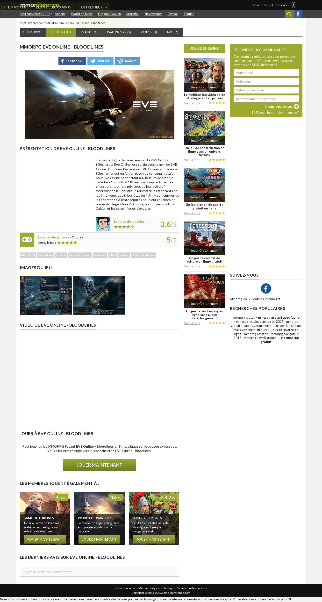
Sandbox (100, 256)
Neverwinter (153, 14)
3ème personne (79, 256)
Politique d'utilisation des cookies (185, 589)
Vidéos (149, 33)
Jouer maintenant (99, 466)
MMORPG (50, 23)
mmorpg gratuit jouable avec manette (264, 324)
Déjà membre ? (288, 113)
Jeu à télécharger (143, 256)
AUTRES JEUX (169, 5)
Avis (172, 33)
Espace (61, 256)
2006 (112, 256)
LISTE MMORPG (90, 5)
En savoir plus (277, 600)
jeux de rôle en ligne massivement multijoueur (267, 328)
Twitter (103, 61)
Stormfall (132, 14)
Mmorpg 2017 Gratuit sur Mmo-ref (255, 300)
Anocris (60, 14)
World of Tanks (82, 14)
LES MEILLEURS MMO (131, 5)
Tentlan (189, 14)
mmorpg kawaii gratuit (260, 339)
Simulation (66, 23)
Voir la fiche (192, 104)
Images (89, 33)
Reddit (130, 61)
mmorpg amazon (256, 335)
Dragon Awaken (109, 14)
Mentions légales (149, 589)
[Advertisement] (56, 189)
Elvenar (173, 14)
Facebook (298, 14)
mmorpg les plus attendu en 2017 (260, 322)
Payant (124, 256)
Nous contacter (125, 589)
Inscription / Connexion (271, 5)
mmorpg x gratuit (243, 318)
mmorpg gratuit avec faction (279, 318)
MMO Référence (31, 23)
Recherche (289, 14)
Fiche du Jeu (61, 33)
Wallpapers (119, 33)
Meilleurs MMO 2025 (35, 14)
